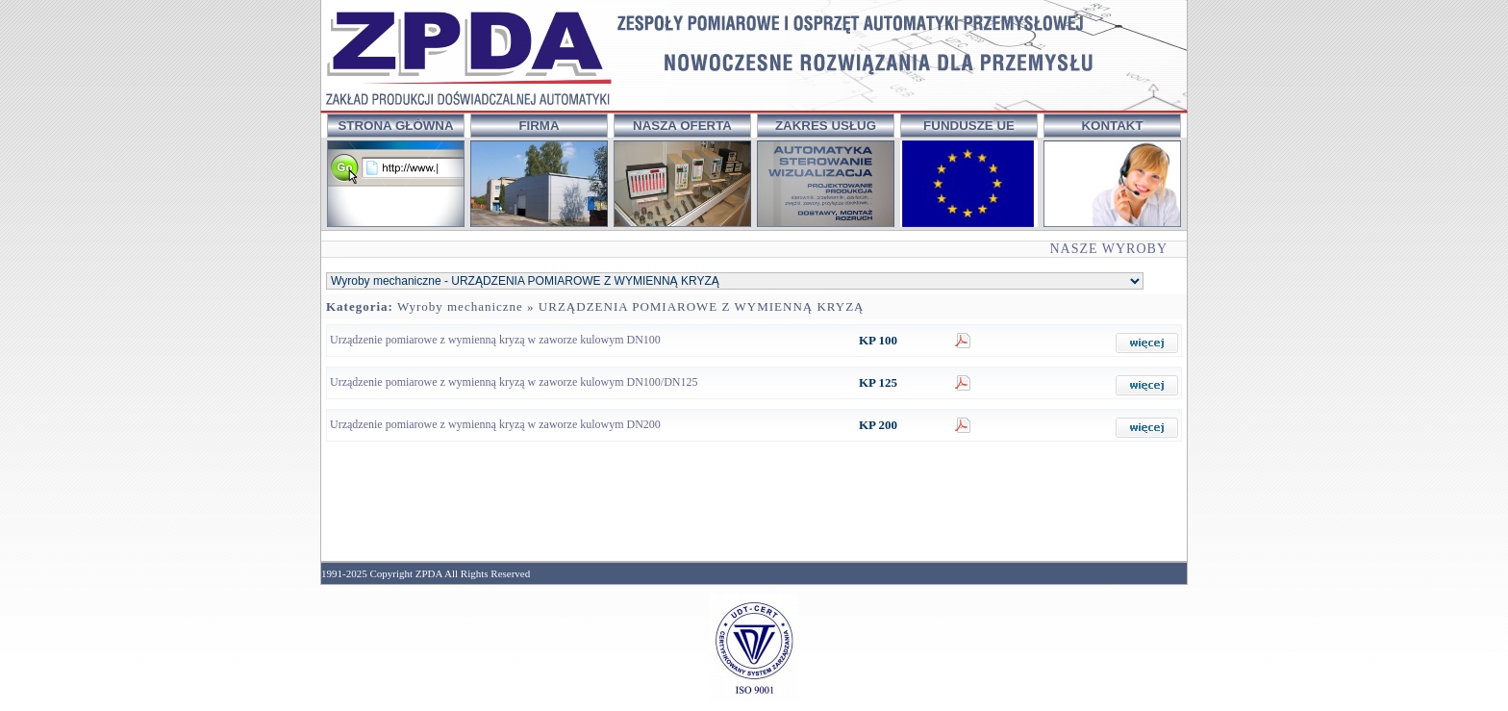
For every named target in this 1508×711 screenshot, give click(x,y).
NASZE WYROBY (1108, 248)
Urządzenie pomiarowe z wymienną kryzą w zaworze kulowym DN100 (495, 339)
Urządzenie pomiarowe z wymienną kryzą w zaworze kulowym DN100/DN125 (514, 382)
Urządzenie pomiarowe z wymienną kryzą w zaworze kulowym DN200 (495, 424)
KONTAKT (1112, 125)
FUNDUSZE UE (969, 125)
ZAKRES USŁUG (825, 125)
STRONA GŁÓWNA (395, 125)
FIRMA (538, 125)
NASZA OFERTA (682, 125)
